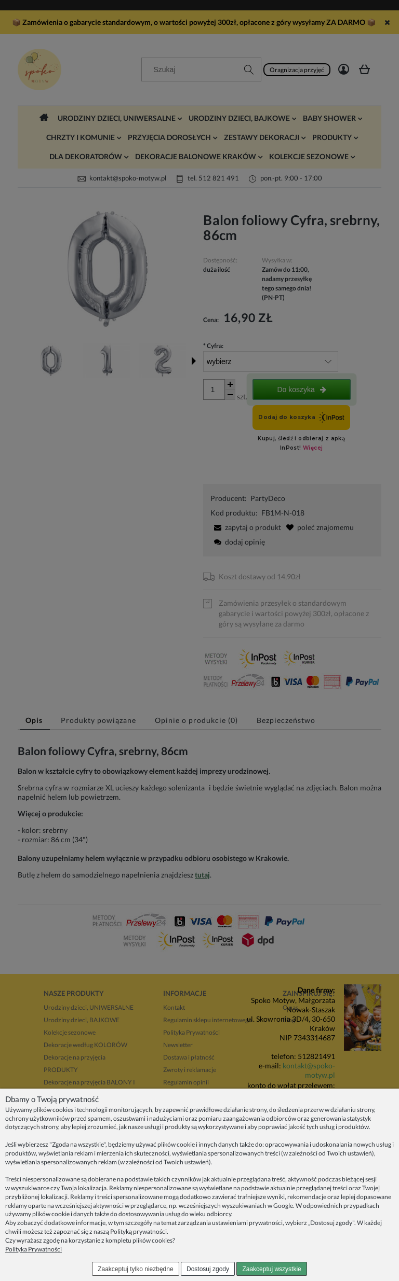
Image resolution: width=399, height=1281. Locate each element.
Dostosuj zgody (208, 1269)
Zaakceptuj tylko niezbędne (135, 1269)
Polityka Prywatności (33, 1249)
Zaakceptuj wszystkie (271, 1269)
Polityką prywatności (138, 1231)
